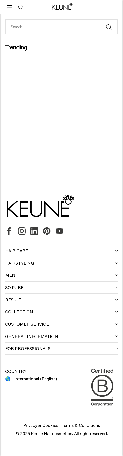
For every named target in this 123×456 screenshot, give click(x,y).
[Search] (21, 7)
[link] (9, 231)
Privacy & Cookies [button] (40, 425)
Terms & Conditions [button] (81, 425)
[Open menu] (9, 7)
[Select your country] (33, 379)
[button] (61, 7)
